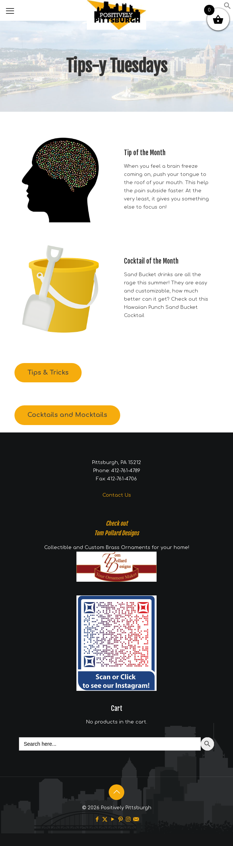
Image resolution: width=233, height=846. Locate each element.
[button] (227, 7)
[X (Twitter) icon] (105, 819)
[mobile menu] (10, 11)
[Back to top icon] (116, 792)
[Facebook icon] (97, 819)
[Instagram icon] (128, 819)
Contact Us (116, 495)
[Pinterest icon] (120, 819)
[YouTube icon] (112, 819)
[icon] (136, 819)
